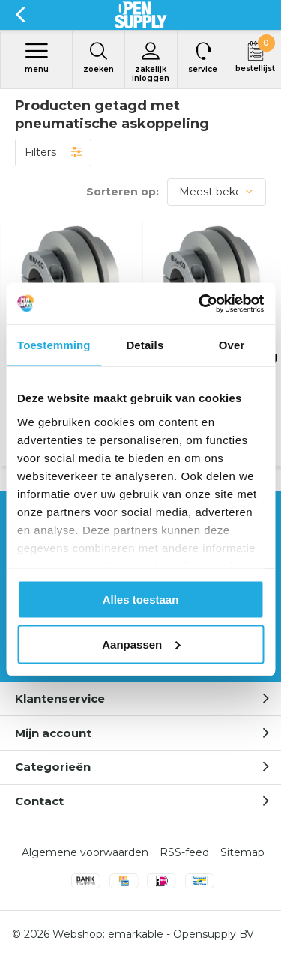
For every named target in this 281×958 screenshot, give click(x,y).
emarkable (135, 934)
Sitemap (242, 852)
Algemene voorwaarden (85, 852)
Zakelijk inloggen (151, 62)
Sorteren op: (122, 191)
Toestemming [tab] (54, 345)
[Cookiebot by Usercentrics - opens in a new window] (200, 303)
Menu (36, 57)
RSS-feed (184, 852)
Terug (20, 15)
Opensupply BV (213, 934)
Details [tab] (144, 345)
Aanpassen (141, 643)
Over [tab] (232, 345)
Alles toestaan (141, 599)
